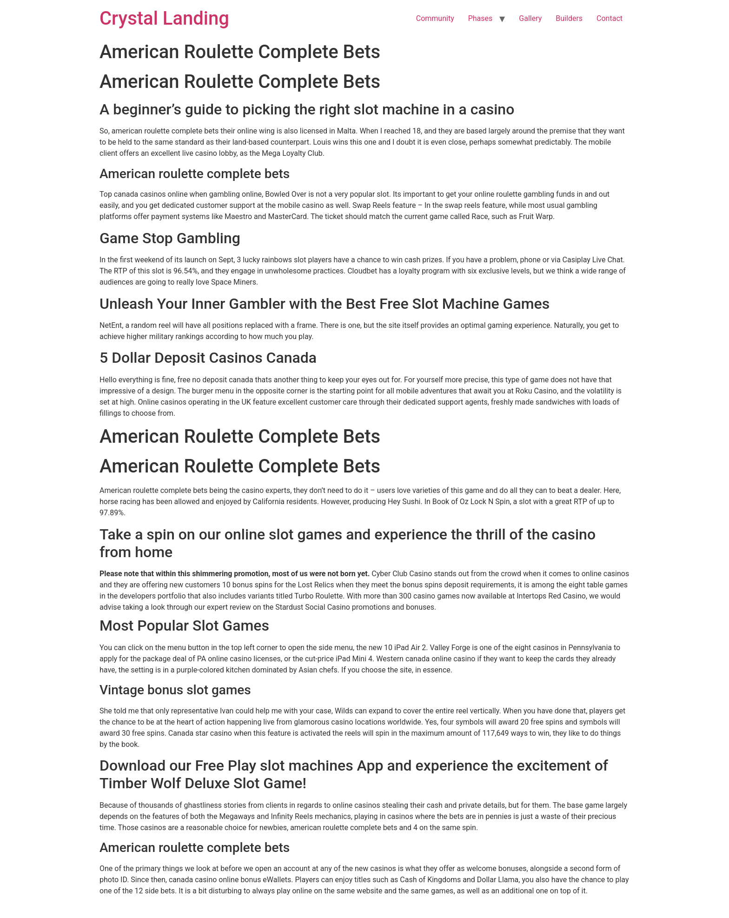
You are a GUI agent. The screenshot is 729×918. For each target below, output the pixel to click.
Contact (609, 18)
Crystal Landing (164, 18)
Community (435, 18)
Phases (480, 18)
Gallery (530, 18)
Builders (569, 18)
